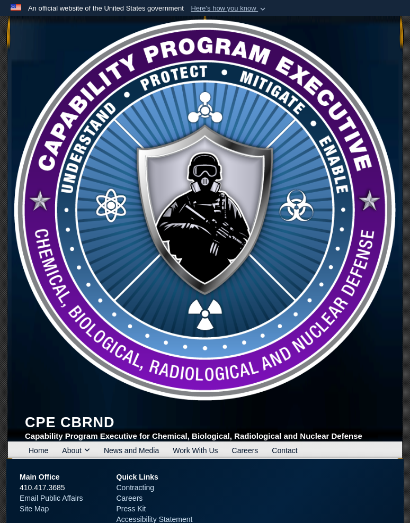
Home (38, 450)
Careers (245, 450)
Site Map (34, 508)
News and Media (131, 450)
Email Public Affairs (51, 498)
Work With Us (195, 450)
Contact (284, 450)
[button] (229, 8)
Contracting (136, 487)
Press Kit (131, 508)
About (76, 450)
